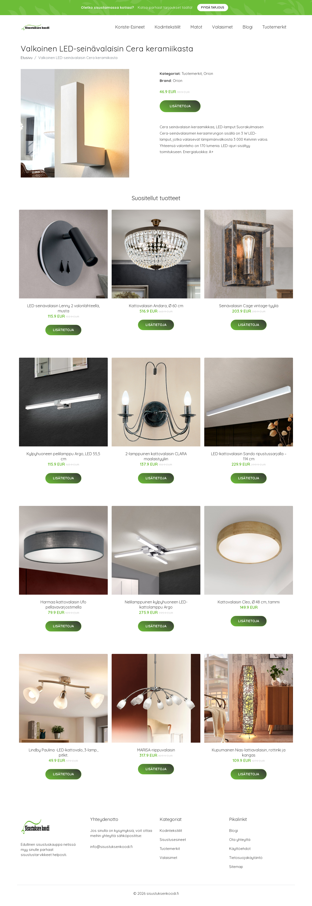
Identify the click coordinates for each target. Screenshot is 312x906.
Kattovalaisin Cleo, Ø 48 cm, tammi (249, 606)
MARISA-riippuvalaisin (156, 754)
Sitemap (236, 870)
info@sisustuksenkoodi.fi (111, 850)
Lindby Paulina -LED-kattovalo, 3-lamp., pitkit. (63, 757)
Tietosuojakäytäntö (246, 861)
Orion (208, 77)
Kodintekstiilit (168, 29)
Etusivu (26, 61)
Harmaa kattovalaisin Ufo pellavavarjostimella (63, 609)
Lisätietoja (180, 110)
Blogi (248, 29)
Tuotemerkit (274, 29)
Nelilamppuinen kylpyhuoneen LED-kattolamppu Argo (156, 609)
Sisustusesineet (173, 843)
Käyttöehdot (240, 852)
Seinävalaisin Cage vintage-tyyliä (248, 309)
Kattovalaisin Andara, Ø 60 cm (156, 309)
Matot (196, 29)
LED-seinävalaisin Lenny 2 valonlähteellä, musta (63, 312)
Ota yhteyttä (239, 843)
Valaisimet (222, 29)
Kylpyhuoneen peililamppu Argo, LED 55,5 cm (63, 461)
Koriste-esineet (130, 29)
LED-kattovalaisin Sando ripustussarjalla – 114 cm (248, 461)
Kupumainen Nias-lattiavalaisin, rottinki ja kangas (248, 757)
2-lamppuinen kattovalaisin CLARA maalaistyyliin (156, 461)
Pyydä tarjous (212, 7)
